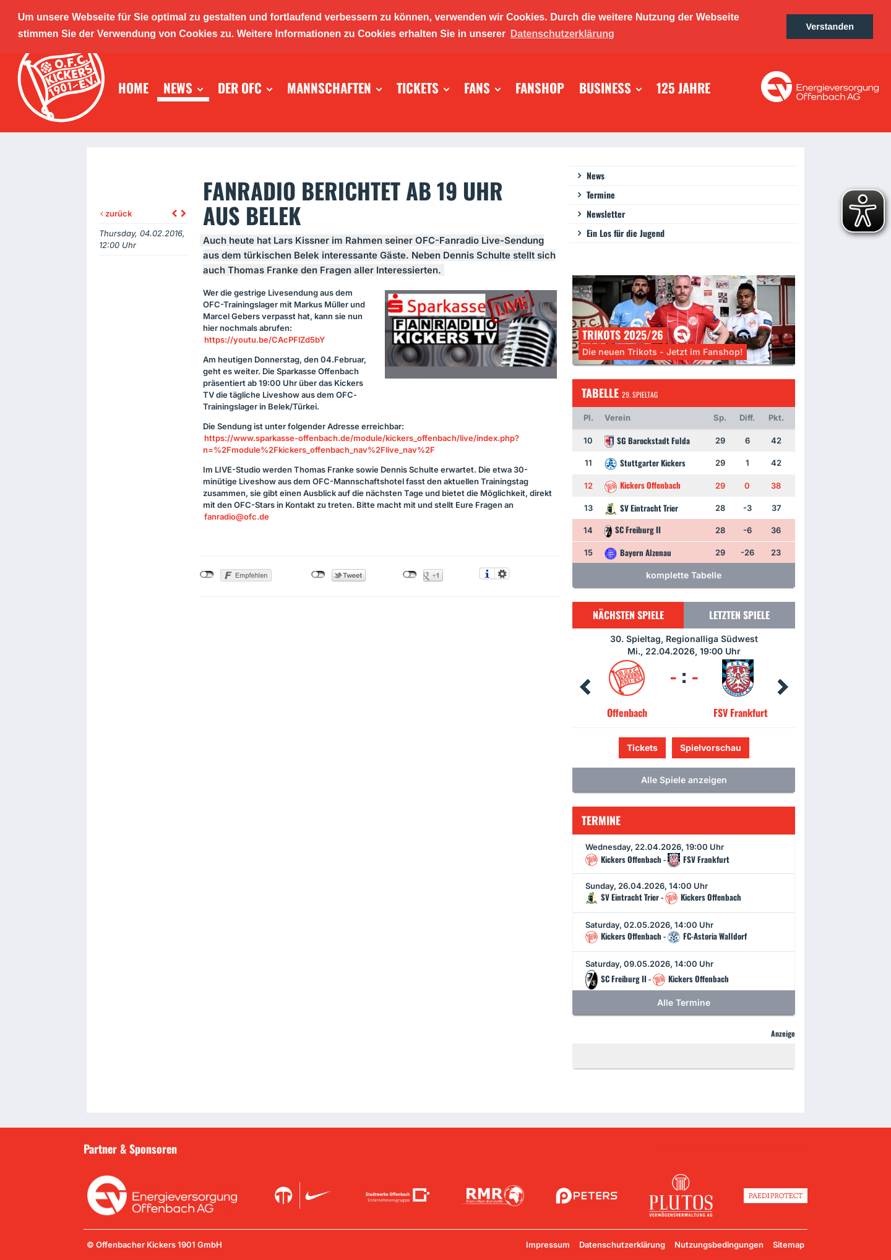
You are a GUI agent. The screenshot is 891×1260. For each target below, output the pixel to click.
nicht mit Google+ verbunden (410, 574)
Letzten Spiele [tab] (739, 614)
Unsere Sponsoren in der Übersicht (736, 1148)
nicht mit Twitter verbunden (318, 574)
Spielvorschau (710, 747)
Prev (584, 687)
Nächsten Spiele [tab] (628, 614)
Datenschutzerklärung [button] (562, 33)
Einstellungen (502, 573)
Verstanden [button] (830, 27)
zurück (116, 213)
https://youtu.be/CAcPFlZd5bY (264, 340)
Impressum (548, 1244)
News (596, 175)
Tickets (642, 747)
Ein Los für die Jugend (626, 232)
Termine (601, 194)
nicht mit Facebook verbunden (207, 574)
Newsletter (606, 213)
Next (782, 687)
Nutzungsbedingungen (719, 1244)
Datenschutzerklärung (622, 1244)
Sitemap (788, 1244)
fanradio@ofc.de (236, 516)
